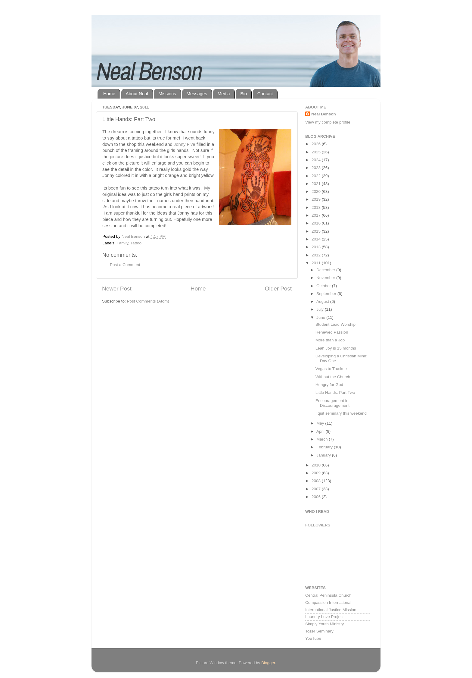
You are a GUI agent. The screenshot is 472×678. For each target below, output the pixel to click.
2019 (317, 199)
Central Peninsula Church (328, 595)
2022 (317, 176)
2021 (317, 183)
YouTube (313, 638)
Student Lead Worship (335, 324)
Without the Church (332, 377)
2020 (317, 191)
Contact (265, 93)
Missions (167, 93)
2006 (317, 496)
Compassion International (328, 602)
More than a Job (330, 340)
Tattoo (135, 243)
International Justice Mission (330, 609)
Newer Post (117, 288)
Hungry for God (329, 384)
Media (224, 93)
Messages (197, 93)
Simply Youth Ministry (324, 624)
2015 (317, 231)
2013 (317, 247)
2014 (317, 239)
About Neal (137, 93)
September (326, 293)
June (321, 317)
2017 (317, 215)
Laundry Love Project (324, 616)
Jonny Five (184, 144)
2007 (317, 489)
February (325, 447)
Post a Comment (125, 264)
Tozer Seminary (319, 631)
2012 (317, 255)
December (326, 270)
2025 (317, 152)
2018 (317, 207)
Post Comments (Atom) (148, 301)
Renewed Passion (331, 332)
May (320, 423)
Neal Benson (323, 114)
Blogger (268, 663)
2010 (317, 465)
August (323, 301)
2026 (317, 144)
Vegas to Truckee (331, 368)
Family (122, 243)
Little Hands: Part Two (335, 392)
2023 (317, 167)
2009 (317, 473)
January (324, 455)
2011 (317, 263)
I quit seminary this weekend (341, 413)
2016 (317, 223)
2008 (317, 481)
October (324, 286)
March (322, 439)
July (320, 309)
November (326, 277)
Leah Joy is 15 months (335, 348)
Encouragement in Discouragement (332, 403)
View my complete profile (327, 122)
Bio (243, 93)
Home (109, 93)
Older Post (278, 288)
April (321, 431)
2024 (317, 160)
